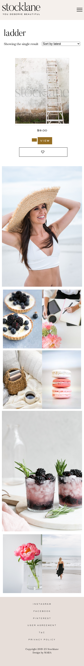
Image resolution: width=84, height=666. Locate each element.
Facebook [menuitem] (42, 611)
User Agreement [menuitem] (42, 625)
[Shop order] (61, 44)
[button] (43, 152)
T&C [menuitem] (42, 633)
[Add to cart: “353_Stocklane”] (34, 140)
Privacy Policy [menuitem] (42, 640)
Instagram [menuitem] (42, 604)
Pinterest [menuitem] (42, 618)
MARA (47, 652)
